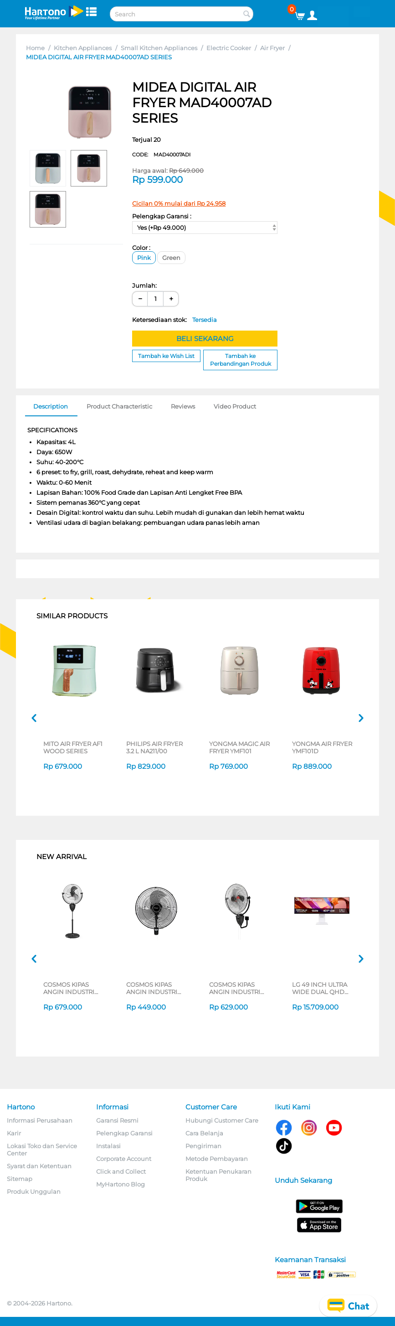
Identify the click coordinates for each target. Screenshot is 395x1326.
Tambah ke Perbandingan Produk (240, 359)
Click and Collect (121, 1171)
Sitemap (19, 1178)
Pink (144, 257)
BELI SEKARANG (205, 338)
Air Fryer (272, 48)
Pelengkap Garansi (124, 1133)
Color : (141, 247)
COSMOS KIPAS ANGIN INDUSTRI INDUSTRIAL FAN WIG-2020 (234, 988)
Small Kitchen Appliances (159, 48)
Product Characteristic (119, 406)
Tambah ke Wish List (166, 355)
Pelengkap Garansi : (161, 216)
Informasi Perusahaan (39, 1120)
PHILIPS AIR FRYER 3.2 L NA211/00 (154, 747)
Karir (14, 1133)
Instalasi (108, 1146)
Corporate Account (123, 1158)
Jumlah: (144, 285)
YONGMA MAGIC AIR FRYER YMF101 (239, 747)
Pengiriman (203, 1146)
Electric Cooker (228, 48)
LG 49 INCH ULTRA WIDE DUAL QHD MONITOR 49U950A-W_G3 (322, 988)
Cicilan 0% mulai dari (179, 203)
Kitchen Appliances (83, 48)
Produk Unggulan (34, 1191)
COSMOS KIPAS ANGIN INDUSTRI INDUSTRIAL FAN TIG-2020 (68, 988)
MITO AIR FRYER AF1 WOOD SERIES (73, 747)
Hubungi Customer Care (221, 1120)
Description (50, 406)
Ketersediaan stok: (174, 319)
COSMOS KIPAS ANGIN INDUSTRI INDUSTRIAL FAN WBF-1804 (151, 988)
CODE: (161, 154)
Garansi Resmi (117, 1120)
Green (171, 257)
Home (35, 48)
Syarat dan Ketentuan (39, 1166)
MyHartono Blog (120, 1184)
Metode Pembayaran (216, 1158)
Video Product (235, 406)
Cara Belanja (204, 1133)
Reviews (183, 406)
